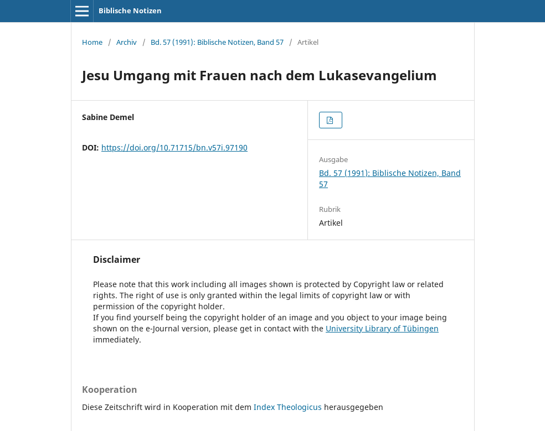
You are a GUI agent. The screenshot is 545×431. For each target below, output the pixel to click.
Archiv (126, 42)
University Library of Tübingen (382, 328)
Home (92, 42)
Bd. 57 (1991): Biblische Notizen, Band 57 (217, 42)
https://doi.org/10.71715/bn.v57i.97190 (174, 147)
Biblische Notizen (130, 10)
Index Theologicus (289, 407)
